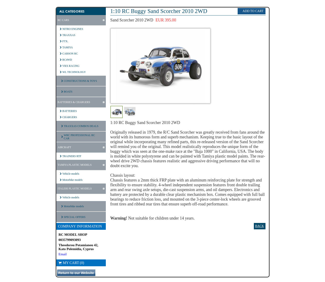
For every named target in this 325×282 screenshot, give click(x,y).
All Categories (71, 11)
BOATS (68, 91)
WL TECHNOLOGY (74, 72)
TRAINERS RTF (71, 156)
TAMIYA (67, 47)
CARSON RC (70, 53)
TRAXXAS (68, 35)
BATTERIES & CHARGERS (74, 102)
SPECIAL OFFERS (75, 217)
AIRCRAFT (64, 147)
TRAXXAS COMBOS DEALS (81, 126)
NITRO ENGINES (72, 29)
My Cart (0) (71, 263)
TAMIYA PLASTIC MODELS (75, 164)
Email (63, 254)
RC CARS (63, 20)
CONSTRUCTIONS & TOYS (80, 81)
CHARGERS (69, 117)
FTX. (65, 41)
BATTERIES (69, 111)
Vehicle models (70, 173)
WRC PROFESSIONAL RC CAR (79, 137)
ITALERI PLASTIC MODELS (75, 188)
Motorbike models (72, 179)
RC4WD (67, 59)
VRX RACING (70, 65)
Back (259, 226)
